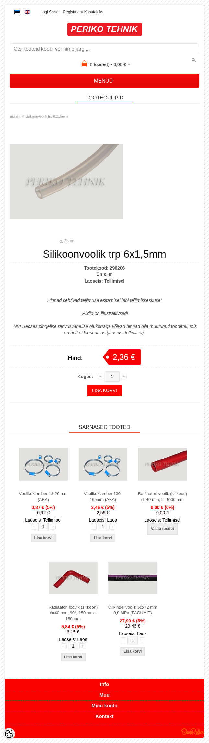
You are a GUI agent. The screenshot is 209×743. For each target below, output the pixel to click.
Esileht (15, 116)
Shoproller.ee (192, 731)
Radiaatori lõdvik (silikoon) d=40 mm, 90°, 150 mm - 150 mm (73, 613)
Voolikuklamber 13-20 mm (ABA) (43, 496)
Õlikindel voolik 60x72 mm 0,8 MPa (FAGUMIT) (132, 610)
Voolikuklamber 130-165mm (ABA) (103, 496)
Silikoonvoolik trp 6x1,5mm (47, 116)
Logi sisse (49, 12)
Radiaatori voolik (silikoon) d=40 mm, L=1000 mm (162, 496)
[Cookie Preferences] (9, 734)
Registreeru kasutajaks (83, 12)
